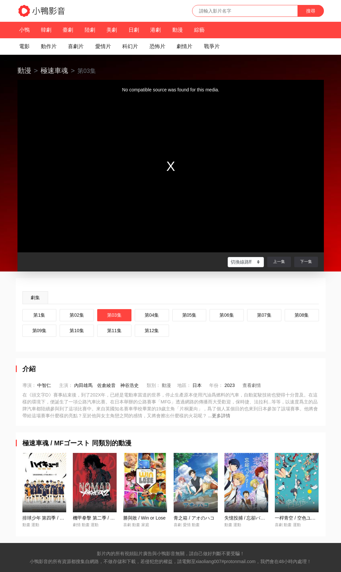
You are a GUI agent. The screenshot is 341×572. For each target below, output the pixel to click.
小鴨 (24, 30)
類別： (153, 385)
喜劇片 (76, 46)
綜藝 (199, 30)
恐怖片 (157, 46)
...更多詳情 (219, 415)
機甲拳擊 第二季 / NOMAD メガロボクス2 (116, 518)
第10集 (77, 330)
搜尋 (310, 11)
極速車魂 (54, 70)
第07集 (264, 315)
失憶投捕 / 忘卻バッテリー (251, 518)
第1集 (39, 315)
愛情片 (103, 46)
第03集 (114, 315)
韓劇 (46, 30)
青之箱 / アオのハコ (194, 518)
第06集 (226, 315)
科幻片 (130, 46)
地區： (184, 385)
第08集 (302, 315)
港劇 (155, 30)
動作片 (49, 46)
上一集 (279, 261)
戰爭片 (212, 46)
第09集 (39, 330)
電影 (24, 46)
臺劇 (68, 30)
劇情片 (184, 46)
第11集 (114, 330)
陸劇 (90, 30)
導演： (29, 385)
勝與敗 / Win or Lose (144, 518)
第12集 (152, 330)
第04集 (152, 315)
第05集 (189, 315)
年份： (216, 385)
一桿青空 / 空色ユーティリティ (307, 518)
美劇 (111, 30)
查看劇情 (251, 385)
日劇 (133, 30)
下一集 (306, 261)
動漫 (177, 30)
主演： (66, 385)
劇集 (35, 297)
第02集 (77, 315)
